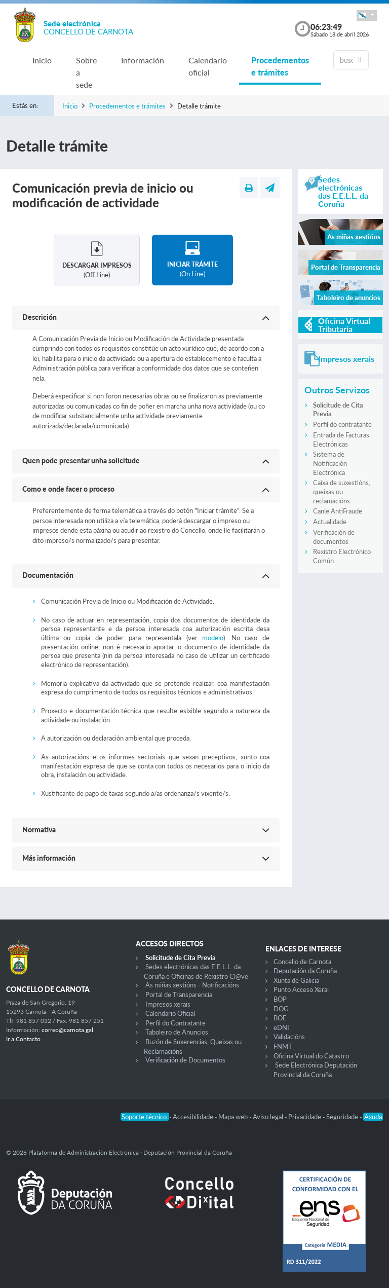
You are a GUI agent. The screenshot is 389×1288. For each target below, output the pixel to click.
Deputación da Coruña (305, 971)
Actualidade (329, 522)
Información (142, 60)
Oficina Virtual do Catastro (311, 1056)
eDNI (281, 1027)
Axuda (373, 1117)
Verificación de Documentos (185, 1060)
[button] (367, 15)
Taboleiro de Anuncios (176, 1032)
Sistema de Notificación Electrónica (330, 463)
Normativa (39, 829)
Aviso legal (269, 1117)
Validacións (289, 1037)
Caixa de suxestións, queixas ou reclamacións (341, 491)
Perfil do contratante (342, 424)
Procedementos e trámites (280, 66)
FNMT (283, 1046)
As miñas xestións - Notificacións (192, 985)
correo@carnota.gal (67, 1030)
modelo (212, 638)
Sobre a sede (86, 72)
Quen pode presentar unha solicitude (81, 460)
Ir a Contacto (23, 1039)
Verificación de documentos (334, 536)
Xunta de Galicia (296, 980)
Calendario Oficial (170, 1013)
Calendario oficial (207, 66)
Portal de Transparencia (178, 994)
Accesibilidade (194, 1117)
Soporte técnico (145, 1117)
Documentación (47, 575)
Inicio (42, 60)
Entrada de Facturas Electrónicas (341, 439)
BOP (280, 999)
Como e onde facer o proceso (68, 489)
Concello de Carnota (302, 962)
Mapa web (233, 1117)
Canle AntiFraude (337, 511)
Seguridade (343, 1117)
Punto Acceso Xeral (301, 989)
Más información (48, 858)
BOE (280, 1018)
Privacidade (305, 1117)
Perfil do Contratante (175, 1023)
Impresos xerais (167, 1004)
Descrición (39, 317)
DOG (281, 1009)
